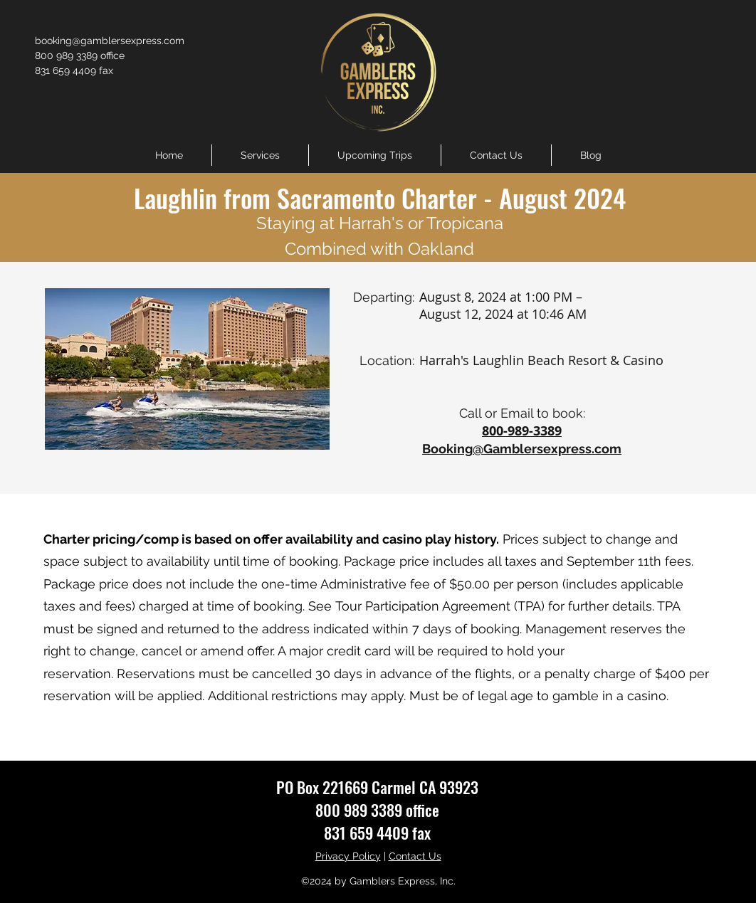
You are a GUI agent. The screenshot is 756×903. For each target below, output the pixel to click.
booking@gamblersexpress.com (109, 40)
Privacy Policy (348, 856)
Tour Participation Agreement (422, 605)
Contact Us (415, 856)
